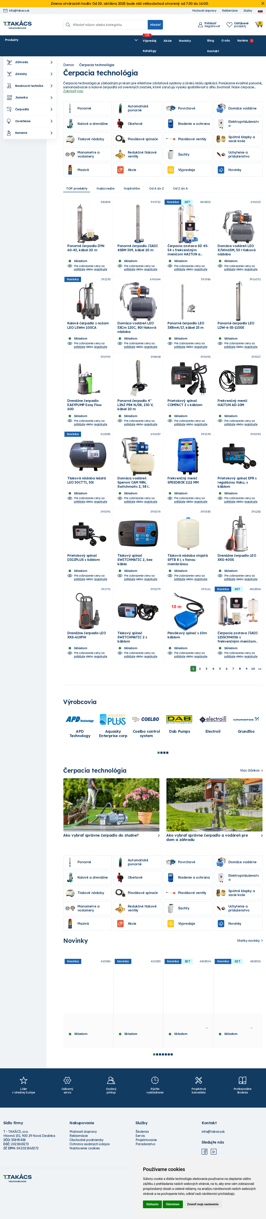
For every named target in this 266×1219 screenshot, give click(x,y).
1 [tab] (159, 784)
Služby (247, 10)
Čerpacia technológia (96, 55)
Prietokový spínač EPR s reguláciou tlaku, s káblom (237, 499)
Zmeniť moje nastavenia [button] (202, 1204)
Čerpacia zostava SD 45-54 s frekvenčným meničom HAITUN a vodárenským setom (187, 248)
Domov (68, 55)
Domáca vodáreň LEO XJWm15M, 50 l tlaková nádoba (237, 246)
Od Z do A (189, 178)
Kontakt (257, 40)
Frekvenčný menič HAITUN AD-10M (233, 413)
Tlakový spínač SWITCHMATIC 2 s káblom (132, 668)
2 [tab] (161, 784)
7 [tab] (172, 1085)
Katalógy (122, 41)
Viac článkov (250, 801)
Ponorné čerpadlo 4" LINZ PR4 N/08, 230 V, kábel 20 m (135, 415)
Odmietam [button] (173, 1204)
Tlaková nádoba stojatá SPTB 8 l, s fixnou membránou (187, 583)
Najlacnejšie (108, 178)
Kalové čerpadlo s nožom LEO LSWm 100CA (88, 329)
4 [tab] (167, 784)
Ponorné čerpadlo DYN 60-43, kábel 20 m (85, 244)
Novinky (102, 41)
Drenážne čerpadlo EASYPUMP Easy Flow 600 (84, 415)
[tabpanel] (79, 756)
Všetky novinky (248, 972)
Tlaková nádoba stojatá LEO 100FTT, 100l (88, 1052)
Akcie (85, 41)
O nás (215, 40)
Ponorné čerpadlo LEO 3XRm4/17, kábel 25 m (185, 329)
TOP (77, 178)
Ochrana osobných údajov (89, 1175)
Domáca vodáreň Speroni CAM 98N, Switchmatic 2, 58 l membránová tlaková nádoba (135, 503)
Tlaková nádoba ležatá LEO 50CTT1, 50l (86, 497)
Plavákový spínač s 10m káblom (187, 666)
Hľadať (155, 25)
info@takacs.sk (16, 10)
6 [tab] (169, 1085)
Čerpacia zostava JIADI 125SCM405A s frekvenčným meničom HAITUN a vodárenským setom (238, 672)
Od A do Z (163, 178)
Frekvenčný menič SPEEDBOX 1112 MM (183, 497)
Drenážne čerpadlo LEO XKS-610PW (86, 666)
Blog (200, 40)
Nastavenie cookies (84, 1179)
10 (253, 700)
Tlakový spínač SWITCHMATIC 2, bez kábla (135, 583)
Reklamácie (230, 10)
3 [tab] (164, 784)
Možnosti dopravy (204, 10)
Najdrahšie (137, 178)
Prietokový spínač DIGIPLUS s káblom (83, 581)
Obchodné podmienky (86, 1171)
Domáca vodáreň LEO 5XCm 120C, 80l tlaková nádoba (136, 331)
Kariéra (232, 40)
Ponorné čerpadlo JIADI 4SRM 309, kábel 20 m (137, 244)
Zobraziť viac (73, 81)
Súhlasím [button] (152, 1204)
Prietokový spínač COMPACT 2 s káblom (184, 413)
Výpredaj (66, 41)
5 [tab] (166, 1085)
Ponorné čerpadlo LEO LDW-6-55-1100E (236, 329)
